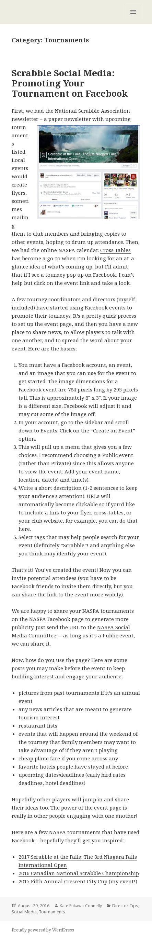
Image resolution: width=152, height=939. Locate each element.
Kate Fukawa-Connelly (81, 906)
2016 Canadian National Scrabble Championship (79, 873)
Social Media (24, 912)
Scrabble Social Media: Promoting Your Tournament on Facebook (70, 83)
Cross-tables (115, 250)
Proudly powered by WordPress (43, 930)
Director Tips (125, 906)
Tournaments (52, 912)
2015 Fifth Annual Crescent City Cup (63, 881)
